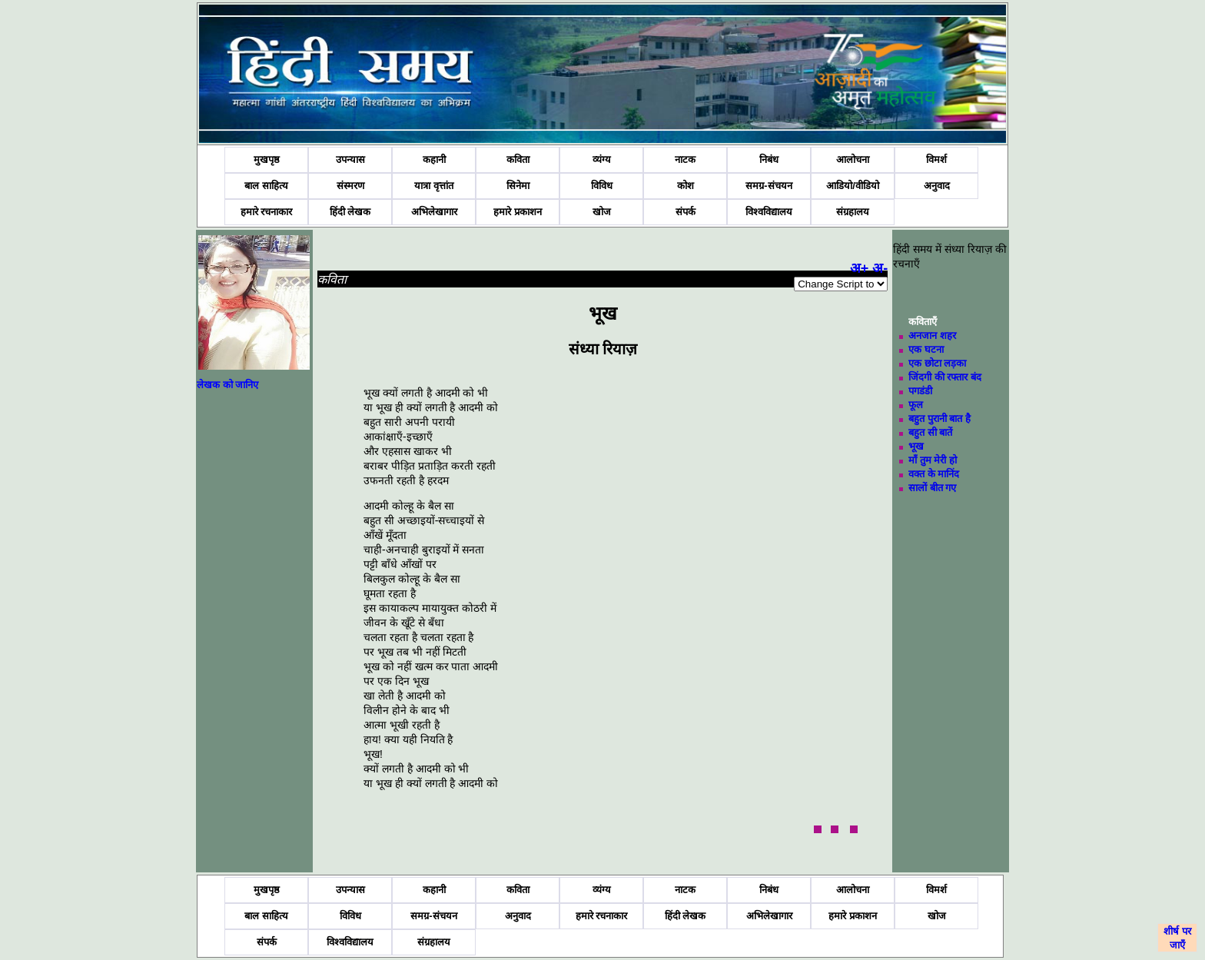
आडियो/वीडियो (852, 185)
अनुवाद (937, 185)
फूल (915, 404)
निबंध (768, 159)
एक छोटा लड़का (937, 363)
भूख (916, 446)
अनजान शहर (932, 335)
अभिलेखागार (434, 212)
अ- (880, 268)
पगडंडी (920, 391)
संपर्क (685, 212)
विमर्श (936, 159)
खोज (602, 212)
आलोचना (852, 159)
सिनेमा (517, 185)
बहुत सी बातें (930, 432)
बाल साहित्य (266, 185)
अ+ (859, 268)
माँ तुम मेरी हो (932, 460)
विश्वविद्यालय (768, 212)
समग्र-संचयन (768, 185)
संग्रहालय (852, 212)
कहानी (434, 159)
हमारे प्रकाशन (517, 212)
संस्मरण (350, 185)
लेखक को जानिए (227, 384)
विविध (601, 185)
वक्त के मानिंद (933, 474)
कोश (685, 185)
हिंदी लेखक (350, 212)
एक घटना (926, 349)
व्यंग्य (602, 159)
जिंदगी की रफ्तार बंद (944, 377)
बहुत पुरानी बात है (939, 418)
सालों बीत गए (932, 487)
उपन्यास (350, 159)
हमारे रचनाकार (267, 212)
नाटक (685, 159)
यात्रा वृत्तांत (433, 185)
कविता (517, 159)
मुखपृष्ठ (267, 159)
